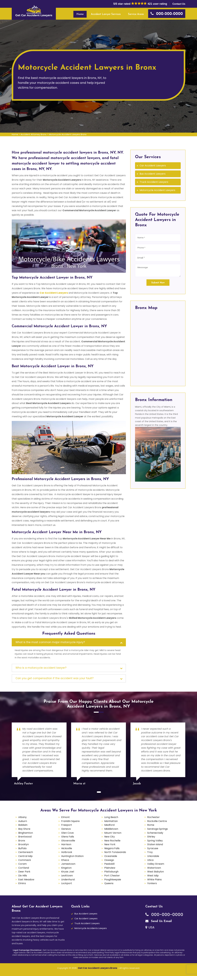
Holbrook (66, 852)
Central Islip (25, 856)
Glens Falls (67, 836)
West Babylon (155, 871)
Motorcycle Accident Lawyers (157, 190)
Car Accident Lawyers (54, 293)
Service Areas (136, 14)
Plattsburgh (111, 871)
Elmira (22, 883)
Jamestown (68, 864)
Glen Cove (67, 833)
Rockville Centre (157, 821)
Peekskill (109, 864)
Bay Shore (24, 829)
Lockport (66, 883)
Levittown (67, 875)
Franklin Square (70, 821)
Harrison (66, 844)
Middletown (111, 829)
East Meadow (26, 879)
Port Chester (112, 875)
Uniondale (153, 856)
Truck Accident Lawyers (154, 182)
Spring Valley (155, 840)
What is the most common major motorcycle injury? (50, 642)
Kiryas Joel (67, 871)
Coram (22, 864)
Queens (108, 883)
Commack (24, 860)
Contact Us (178, 4)
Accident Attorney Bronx (33, 134)
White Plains (154, 879)
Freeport (66, 825)
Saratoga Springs (157, 829)
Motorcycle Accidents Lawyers (90, 928)
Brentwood (25, 836)
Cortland (23, 868)
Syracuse (152, 848)
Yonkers (152, 883)
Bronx (21, 840)
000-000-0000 (164, 914)
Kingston (66, 868)
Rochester (153, 817)
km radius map (158, 347)
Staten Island (155, 844)
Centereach (25, 852)
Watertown (154, 868)
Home (80, 14)
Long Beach (111, 817)
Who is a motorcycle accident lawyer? (41, 668)
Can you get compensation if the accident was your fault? (54, 678)
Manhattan (111, 821)
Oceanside (110, 856)
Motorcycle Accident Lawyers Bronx (67, 134)
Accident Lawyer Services (106, 14)
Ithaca (65, 860)
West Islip (153, 875)
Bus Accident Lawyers (152, 173)
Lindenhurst (68, 879)
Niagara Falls (112, 848)
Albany (22, 817)
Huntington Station (72, 856)
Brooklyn (23, 844)
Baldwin (22, 825)
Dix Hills (22, 875)
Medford (109, 825)
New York (109, 844)
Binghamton (25, 833)
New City (109, 836)
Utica (150, 860)
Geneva (66, 829)
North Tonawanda (115, 852)
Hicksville (66, 848)
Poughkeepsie (112, 879)
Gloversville (68, 840)
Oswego (109, 860)
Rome (150, 825)
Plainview (109, 868)
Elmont (65, 817)
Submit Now (158, 283)
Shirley (151, 836)
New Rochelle (112, 840)
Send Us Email (158, 921)
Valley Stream (155, 864)
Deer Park (24, 871)
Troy (150, 852)
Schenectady (155, 833)
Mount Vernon (112, 833)
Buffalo (22, 848)
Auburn (22, 821)
